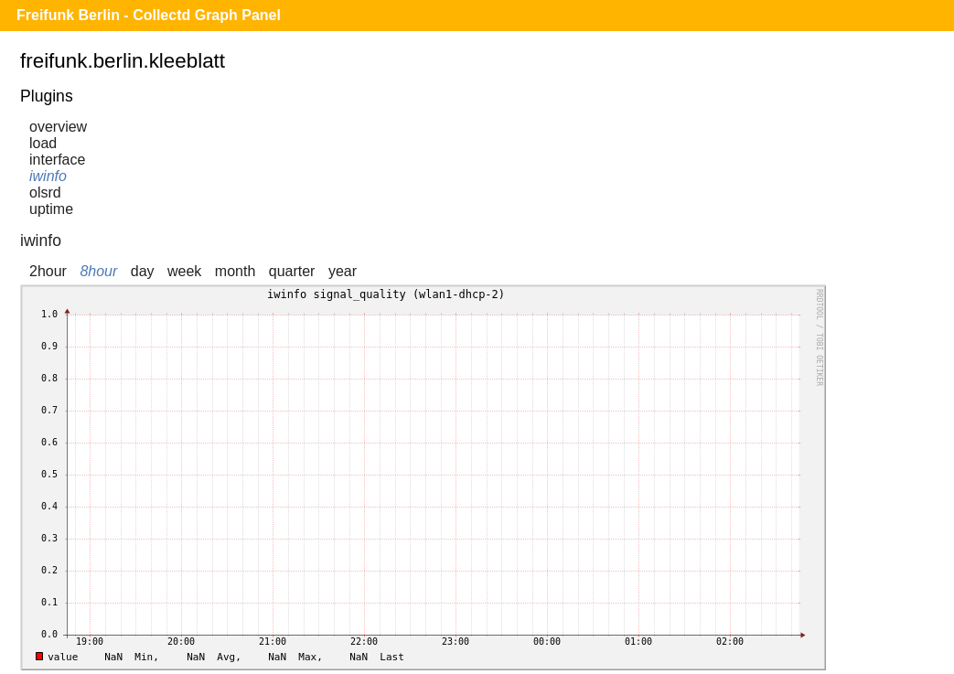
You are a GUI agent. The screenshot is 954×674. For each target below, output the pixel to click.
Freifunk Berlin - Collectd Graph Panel (148, 15)
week (184, 271)
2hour (48, 271)
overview (58, 126)
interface (57, 159)
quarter (292, 271)
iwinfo (48, 176)
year (342, 271)
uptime (51, 209)
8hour (98, 271)
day (143, 271)
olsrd (45, 192)
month (235, 271)
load (43, 143)
